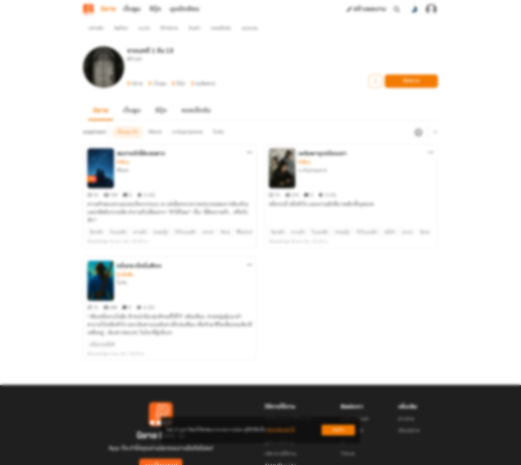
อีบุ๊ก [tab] (155, 9)
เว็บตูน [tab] (132, 9)
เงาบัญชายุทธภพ (312, 158)
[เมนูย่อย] (434, 120)
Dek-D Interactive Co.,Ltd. (237, 457)
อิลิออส (122, 158)
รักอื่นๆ (123, 150)
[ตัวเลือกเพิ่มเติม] (250, 140)
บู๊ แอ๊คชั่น (125, 250)
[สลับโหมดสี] (414, 9)
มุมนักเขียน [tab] (184, 9)
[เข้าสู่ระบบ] (431, 9)
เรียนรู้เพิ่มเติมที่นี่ (280, 430)
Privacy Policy (308, 457)
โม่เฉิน (122, 258)
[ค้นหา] (396, 9)
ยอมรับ (338, 430)
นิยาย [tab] (108, 9)
